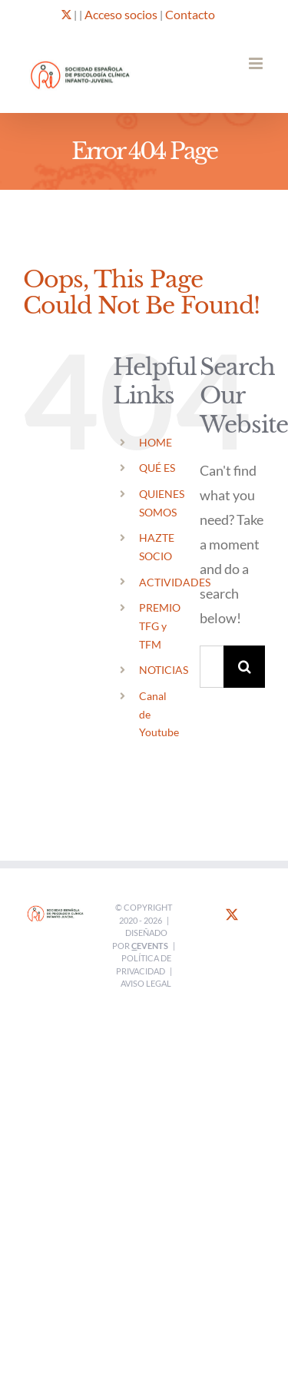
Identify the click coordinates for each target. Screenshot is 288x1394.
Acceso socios (120, 14)
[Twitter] (232, 914)
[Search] (244, 667)
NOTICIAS (163, 669)
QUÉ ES (157, 467)
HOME (155, 442)
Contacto (190, 14)
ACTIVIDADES (174, 582)
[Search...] (211, 667)
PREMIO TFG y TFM (159, 626)
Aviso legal (146, 983)
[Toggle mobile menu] (257, 63)
